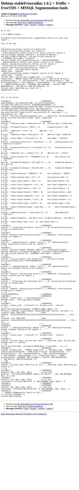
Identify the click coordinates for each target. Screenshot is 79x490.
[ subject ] (41, 25)
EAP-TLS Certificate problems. (30, 22)
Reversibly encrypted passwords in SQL (37, 20)
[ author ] (49, 25)
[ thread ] (33, 25)
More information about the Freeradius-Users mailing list (24, 488)
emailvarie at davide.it (28, 14)
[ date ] (26, 25)
